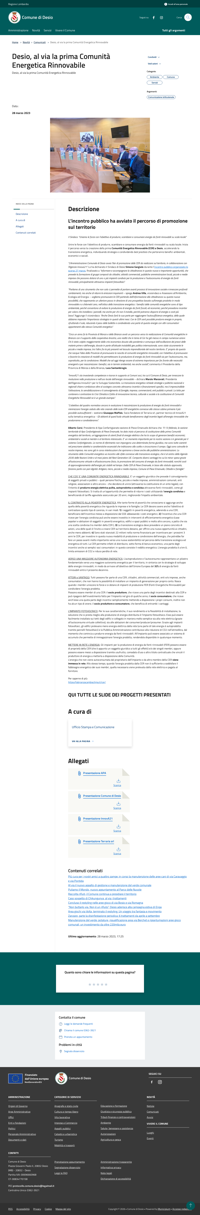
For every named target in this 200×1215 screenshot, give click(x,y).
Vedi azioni (155, 64)
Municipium (164, 1209)
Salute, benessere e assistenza (117, 1128)
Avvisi (150, 1117)
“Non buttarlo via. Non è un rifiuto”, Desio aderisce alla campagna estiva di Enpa (115, 907)
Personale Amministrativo (22, 1134)
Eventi (150, 1138)
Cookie (48, 1209)
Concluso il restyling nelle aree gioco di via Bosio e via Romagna (105, 903)
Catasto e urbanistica (65, 1134)
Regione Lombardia (18, 4)
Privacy (37, 1209)
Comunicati (40, 42)
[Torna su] (190, 1205)
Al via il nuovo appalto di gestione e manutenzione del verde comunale (109, 885)
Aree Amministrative (19, 1112)
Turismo (58, 1140)
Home (15, 42)
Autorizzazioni (108, 1134)
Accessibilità (22, 1209)
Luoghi (150, 1133)
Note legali (106, 1173)
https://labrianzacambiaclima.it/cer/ (87, 682)
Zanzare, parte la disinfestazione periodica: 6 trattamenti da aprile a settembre (114, 916)
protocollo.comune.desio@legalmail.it (33, 1186)
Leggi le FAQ (61, 1173)
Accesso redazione (182, 1209)
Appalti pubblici (62, 1128)
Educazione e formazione (114, 1106)
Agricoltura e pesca (111, 1139)
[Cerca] (188, 17)
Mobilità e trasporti (64, 1145)
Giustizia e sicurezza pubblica (116, 1111)
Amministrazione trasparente (116, 1162)
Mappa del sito (63, 1209)
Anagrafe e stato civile (66, 1106)
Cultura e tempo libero (66, 1112)
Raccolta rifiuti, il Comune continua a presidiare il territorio (102, 894)
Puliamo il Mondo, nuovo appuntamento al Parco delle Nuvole (104, 889)
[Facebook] (152, 17)
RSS (10, 1209)
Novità (26, 42)
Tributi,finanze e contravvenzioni (118, 1117)
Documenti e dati (17, 1140)
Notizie (150, 1106)
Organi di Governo (17, 1106)
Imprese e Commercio (65, 1123)
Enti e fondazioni (17, 1123)
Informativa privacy (111, 1167)
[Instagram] (160, 17)
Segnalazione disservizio (67, 1167)
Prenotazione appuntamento (69, 1162)
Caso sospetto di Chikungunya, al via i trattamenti (97, 898)
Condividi (154, 57)
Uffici (11, 1117)
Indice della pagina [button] (25, 203)
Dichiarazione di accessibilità (116, 1179)
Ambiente (106, 1123)
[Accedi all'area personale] (176, 4)
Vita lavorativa (62, 1117)
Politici (11, 1128)
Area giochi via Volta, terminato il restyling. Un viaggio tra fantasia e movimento (115, 911)
